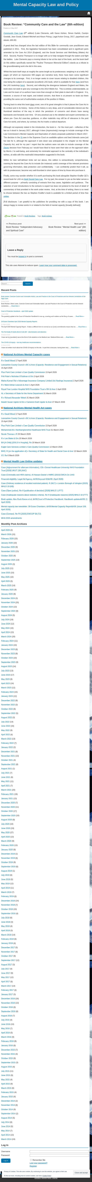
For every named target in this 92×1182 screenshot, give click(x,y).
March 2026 (6, 534)
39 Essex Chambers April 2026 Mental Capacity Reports (19, 321)
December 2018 (8, 901)
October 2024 (7, 607)
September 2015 (8, 1062)
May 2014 (5, 1131)
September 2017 (8, 960)
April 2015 (5, 1084)
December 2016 (8, 999)
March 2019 (6, 892)
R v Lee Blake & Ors (10, 438)
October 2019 (7, 862)
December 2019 (8, 854)
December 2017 (8, 947)
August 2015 (6, 1067)
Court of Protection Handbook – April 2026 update (17, 311)
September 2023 (8, 662)
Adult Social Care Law (33, 179)
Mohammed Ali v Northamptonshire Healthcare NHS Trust (25, 430)
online (6, 196)
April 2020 (5, 837)
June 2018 (5, 922)
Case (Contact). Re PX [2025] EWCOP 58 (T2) (21, 514)
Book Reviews (29, 216)
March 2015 (6, 1088)
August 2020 (6, 820)
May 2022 (5, 730)
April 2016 (5, 1033)
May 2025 (5, 577)
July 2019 (5, 875)
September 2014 (8, 1114)
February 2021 (7, 794)
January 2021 (7, 798)
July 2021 (5, 773)
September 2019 (8, 867)
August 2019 (6, 871)
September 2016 (8, 1011)
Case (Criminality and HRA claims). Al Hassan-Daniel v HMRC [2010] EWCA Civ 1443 (37, 475)
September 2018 (8, 913)
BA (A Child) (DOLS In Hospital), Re (16, 443)
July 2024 (5, 620)
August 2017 (6, 965)
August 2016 (6, 1016)
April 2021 (5, 786)
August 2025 (6, 564)
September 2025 (8, 560)
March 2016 (6, 1037)
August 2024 (6, 615)
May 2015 (5, 1080)
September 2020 (8, 815)
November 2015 (8, 1054)
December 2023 (8, 649)
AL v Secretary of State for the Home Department (22, 393)
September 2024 (8, 611)
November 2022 (8, 705)
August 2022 (6, 717)
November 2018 (8, 905)
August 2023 (6, 666)
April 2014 (5, 1135)
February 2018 (7, 939)
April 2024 (5, 632)
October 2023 (7, 658)
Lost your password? (38, 1163)
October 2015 (7, 1058)
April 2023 (5, 683)
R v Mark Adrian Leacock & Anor (15, 385)
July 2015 (5, 1071)
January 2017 (7, 994)
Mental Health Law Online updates (23, 461)
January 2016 (7, 1045)
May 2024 (5, 628)
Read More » (15, 306)
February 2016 (7, 1041)
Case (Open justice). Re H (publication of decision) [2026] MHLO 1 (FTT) (32, 491)
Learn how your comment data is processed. (58, 265)
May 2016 (5, 1029)
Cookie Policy (46, 1176)
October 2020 (7, 811)
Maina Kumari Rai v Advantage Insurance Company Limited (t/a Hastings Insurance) (37, 381)
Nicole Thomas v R (9, 434)
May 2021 (5, 781)
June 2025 (5, 573)
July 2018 (5, 918)
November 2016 (8, 1003)
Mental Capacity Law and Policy (46, 4)
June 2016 (5, 1024)
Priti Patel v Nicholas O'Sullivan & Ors (17, 376)
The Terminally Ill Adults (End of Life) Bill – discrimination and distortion (23, 332)
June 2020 (5, 828)
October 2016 (7, 1007)
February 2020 (7, 845)
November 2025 (8, 551)
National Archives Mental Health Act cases (28, 408)
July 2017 (5, 969)
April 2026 (5, 530)
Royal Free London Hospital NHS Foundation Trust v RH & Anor (28, 389)
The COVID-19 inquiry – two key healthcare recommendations (21, 342)
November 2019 (8, 858)
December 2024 (8, 598)
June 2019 (5, 879)
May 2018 (5, 926)
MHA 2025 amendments (11, 518)
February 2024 (7, 641)
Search (27, 284)
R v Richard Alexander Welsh (13, 398)
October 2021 (7, 760)
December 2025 (8, 547)
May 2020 (5, 832)
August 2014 (6, 1118)
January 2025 (7, 594)
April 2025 (5, 581)
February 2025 (7, 590)
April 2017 (5, 982)
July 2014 (5, 1122)
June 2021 (5, 777)
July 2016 (5, 1020)
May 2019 (5, 884)
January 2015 (7, 1097)
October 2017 (7, 956)
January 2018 (7, 943)
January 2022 (7, 747)
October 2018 (7, 909)
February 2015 (7, 1092)
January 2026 (7, 543)
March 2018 (6, 935)
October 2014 (7, 1109)
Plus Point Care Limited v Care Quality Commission (23, 372)
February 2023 (7, 692)
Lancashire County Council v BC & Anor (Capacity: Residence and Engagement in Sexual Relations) (43, 365)
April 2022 (5, 735)
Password (5, 1155)
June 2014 (5, 1126)
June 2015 (5, 1075)
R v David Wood (8, 361)
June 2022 (5, 726)
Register (33, 1166)
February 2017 (7, 990)
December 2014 (8, 1101)
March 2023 (6, 688)
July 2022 (5, 722)
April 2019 (5, 888)
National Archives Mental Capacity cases (27, 354)
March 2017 (6, 986)
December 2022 (8, 700)
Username (5, 1151)
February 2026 (7, 539)
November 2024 (8, 602)
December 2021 (8, 752)
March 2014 (6, 1139)
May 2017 (5, 977)
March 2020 (6, 841)
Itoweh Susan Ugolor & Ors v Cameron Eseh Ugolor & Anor (26, 402)
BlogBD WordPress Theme (45, 1178)
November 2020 (8, 807)
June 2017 (5, 973)
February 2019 (7, 896)
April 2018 (5, 930)
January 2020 (7, 850)
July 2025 (5, 568)
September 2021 (8, 764)
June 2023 (5, 675)
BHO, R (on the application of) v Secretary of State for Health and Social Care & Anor (37, 451)
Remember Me (39, 1160)
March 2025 (6, 585)
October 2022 (7, 709)
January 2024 (7, 645)
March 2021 (6, 790)
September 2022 (8, 713)
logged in (22, 256)
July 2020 (5, 824)
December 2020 (8, 803)
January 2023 (7, 696)
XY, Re (4, 455)
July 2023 (5, 671)
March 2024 (6, 637)
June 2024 (5, 624)
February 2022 (7, 743)
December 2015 (8, 1050)
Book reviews (47, 216)
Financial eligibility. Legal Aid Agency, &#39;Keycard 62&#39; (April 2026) (32, 479)
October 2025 (7, 556)
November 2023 (8, 654)
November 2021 (8, 756)
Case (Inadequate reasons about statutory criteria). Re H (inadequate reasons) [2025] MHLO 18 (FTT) (44, 495)
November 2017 (8, 952)
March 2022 (6, 739)
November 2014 (8, 1105)
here (78, 82)
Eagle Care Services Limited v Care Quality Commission (25, 447)
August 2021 (6, 769)
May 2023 (5, 679)
